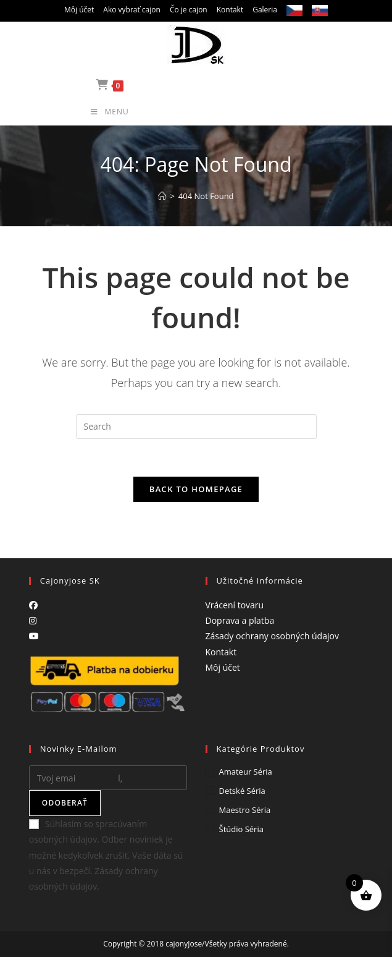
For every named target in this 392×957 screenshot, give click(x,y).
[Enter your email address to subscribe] (108, 777)
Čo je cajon (188, 9)
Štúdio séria (241, 829)
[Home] (162, 196)
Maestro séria (245, 809)
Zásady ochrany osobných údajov (272, 636)
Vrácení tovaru (235, 605)
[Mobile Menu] (196, 112)
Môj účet (79, 9)
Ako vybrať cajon (132, 9)
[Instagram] (32, 620)
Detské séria (242, 790)
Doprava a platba (240, 620)
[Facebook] (33, 605)
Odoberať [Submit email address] (65, 803)
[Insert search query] (196, 426)
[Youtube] (34, 636)
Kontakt (230, 9)
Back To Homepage (196, 489)
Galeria (264, 9)
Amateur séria (245, 771)
